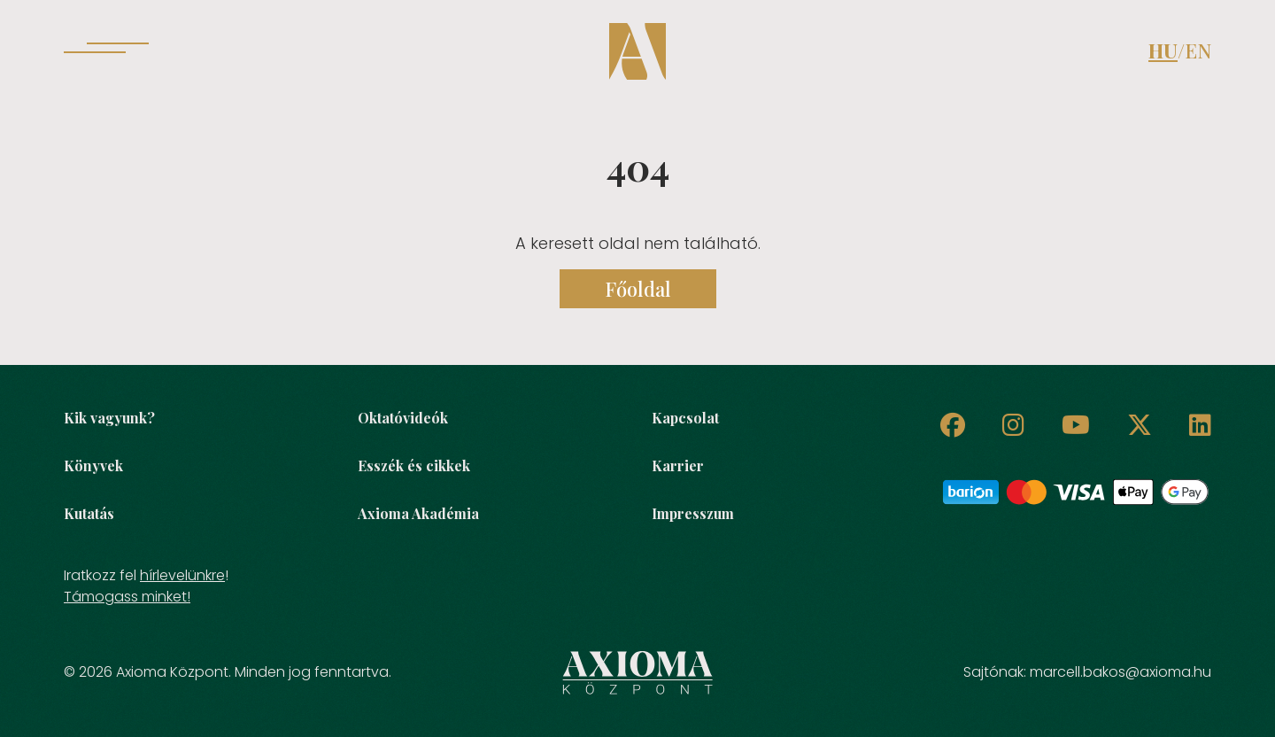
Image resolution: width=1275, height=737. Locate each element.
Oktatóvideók (403, 417)
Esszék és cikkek (414, 465)
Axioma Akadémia (418, 513)
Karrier (678, 465)
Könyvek (93, 465)
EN (1198, 50)
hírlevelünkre (182, 575)
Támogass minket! (127, 596)
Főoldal (638, 288)
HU (1163, 50)
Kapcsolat (685, 417)
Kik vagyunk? (109, 417)
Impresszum (693, 513)
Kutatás (89, 513)
